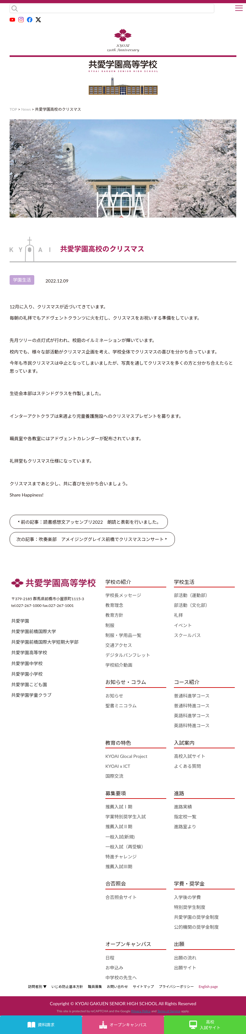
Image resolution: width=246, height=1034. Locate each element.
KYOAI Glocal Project (126, 756)
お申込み (114, 967)
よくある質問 (187, 766)
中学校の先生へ (121, 977)
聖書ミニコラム (121, 705)
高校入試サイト (189, 756)
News (26, 109)
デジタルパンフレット (127, 655)
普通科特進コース (191, 705)
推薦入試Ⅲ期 (118, 866)
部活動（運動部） (192, 595)
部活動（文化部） (192, 605)
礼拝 (178, 615)
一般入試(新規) (120, 836)
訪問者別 (37, 986)
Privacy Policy (141, 1011)
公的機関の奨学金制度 (196, 927)
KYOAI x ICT (117, 766)
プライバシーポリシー (176, 986)
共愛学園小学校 (27, 674)
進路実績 (183, 806)
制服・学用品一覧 (123, 635)
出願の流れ (185, 957)
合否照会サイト (121, 897)
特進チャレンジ (121, 856)
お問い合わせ (117, 986)
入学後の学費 (187, 897)
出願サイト (185, 967)
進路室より (185, 826)
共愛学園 (20, 621)
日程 (109, 957)
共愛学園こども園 (29, 684)
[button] (239, 8)
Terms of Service (168, 1011)
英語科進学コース (191, 715)
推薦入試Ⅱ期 (118, 826)
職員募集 (95, 986)
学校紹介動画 (118, 665)
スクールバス (187, 635)
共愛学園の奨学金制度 (196, 917)
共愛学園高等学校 (29, 652)
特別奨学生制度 (189, 907)
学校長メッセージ (123, 595)
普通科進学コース (191, 695)
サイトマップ (143, 986)
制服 (109, 625)
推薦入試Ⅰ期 (118, 806)
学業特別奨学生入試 (125, 816)
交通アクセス (118, 645)
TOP (13, 109)
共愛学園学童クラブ (31, 695)
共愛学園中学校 (27, 663)
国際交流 (114, 776)
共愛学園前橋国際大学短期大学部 (44, 642)
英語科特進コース (191, 725)
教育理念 (114, 605)
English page (208, 986)
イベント (183, 625)
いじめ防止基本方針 (67, 986)
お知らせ (114, 695)
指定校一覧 (185, 816)
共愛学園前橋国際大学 (33, 631)
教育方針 (114, 615)
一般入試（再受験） (125, 846)
